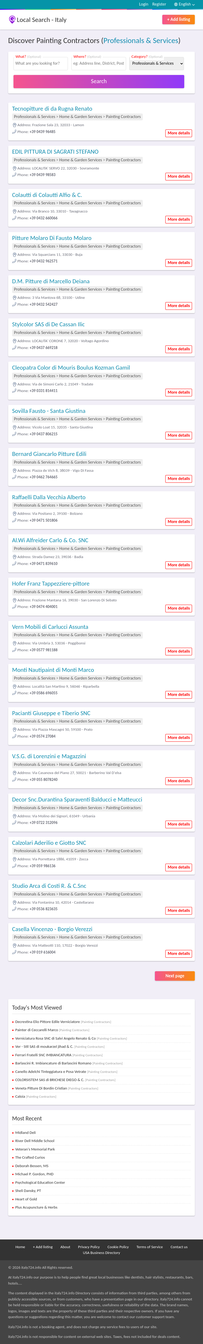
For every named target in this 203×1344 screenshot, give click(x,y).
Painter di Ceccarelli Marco (52, 1029)
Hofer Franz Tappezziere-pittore (51, 583)
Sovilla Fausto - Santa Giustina (49, 410)
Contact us (178, 1246)
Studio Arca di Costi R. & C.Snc (49, 885)
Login (143, 4)
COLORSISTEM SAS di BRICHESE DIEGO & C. (65, 1079)
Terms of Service (149, 1246)
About (65, 1246)
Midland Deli (25, 1132)
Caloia (35, 1096)
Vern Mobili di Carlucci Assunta (50, 626)
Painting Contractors (123, 116)
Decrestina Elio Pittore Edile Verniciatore (63, 1021)
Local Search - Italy (42, 20)
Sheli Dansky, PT (28, 1190)
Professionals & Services (140, 40)
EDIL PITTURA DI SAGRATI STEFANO (55, 151)
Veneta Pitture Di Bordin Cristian (56, 1088)
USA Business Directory (101, 1252)
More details (179, 132)
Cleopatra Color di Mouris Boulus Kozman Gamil (71, 367)
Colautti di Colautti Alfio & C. (47, 195)
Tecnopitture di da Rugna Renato (52, 108)
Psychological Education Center (40, 1182)
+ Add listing (178, 19)
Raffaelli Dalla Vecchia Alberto (49, 497)
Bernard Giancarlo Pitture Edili (49, 454)
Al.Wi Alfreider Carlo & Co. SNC (50, 540)
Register (159, 4)
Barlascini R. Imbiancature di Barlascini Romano (69, 1063)
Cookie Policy (118, 1246)
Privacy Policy (89, 1246)
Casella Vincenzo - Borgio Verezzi (52, 929)
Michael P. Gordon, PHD (34, 1174)
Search (99, 81)
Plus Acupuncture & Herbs (36, 1207)
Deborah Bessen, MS (31, 1165)
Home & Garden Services (80, 116)
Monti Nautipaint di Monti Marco (53, 669)
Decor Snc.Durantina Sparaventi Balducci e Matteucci (77, 799)
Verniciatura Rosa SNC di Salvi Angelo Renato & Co (71, 1038)
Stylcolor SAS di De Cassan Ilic (48, 324)
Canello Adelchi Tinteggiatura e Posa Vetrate (66, 1071)
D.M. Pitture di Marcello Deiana (51, 281)
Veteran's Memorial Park (35, 1149)
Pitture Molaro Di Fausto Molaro (51, 238)
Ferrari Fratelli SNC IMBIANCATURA (59, 1055)
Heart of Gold (26, 1199)
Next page (174, 976)
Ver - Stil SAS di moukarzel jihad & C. (60, 1046)
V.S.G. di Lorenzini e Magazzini (49, 756)
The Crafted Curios (30, 1157)
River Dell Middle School (34, 1140)
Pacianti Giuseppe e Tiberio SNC (51, 713)
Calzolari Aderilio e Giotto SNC (49, 842)
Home (20, 1246)
